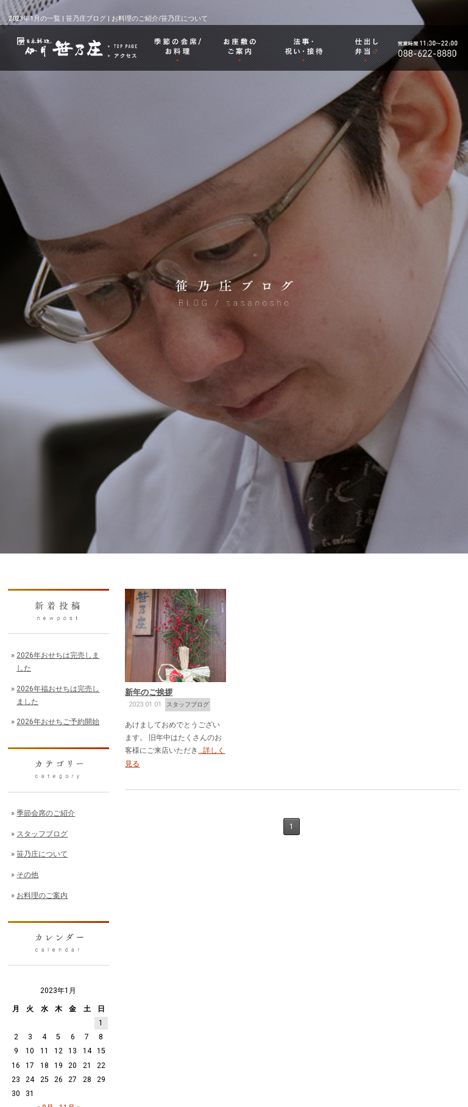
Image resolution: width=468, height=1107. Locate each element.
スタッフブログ (187, 704)
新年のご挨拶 (148, 692)
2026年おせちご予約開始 (57, 721)
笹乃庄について (42, 854)
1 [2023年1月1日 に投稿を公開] (101, 1023)
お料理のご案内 (42, 895)
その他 (27, 874)
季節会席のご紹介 (45, 813)
